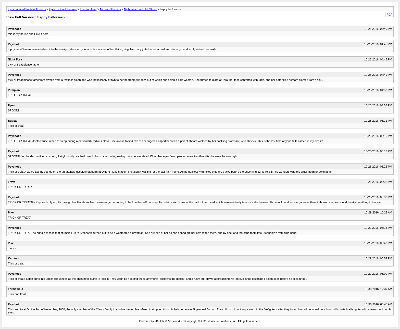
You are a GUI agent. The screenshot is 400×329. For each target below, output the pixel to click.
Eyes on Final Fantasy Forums (27, 9)
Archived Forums (110, 9)
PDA (389, 14)
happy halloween (51, 17)
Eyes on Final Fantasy (63, 9)
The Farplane (88, 9)
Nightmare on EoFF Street (140, 9)
